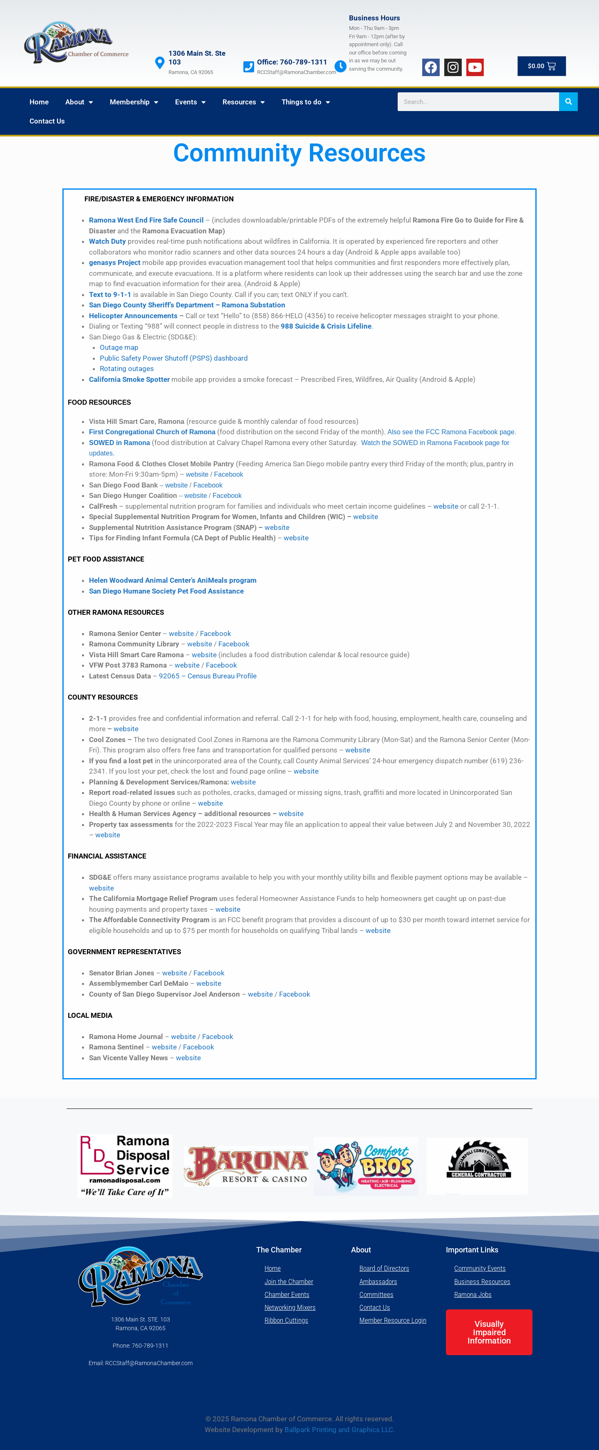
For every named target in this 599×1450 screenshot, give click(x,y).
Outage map (119, 347)
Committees (376, 1294)
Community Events (480, 1268)
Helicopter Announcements (133, 316)
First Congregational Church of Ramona (152, 431)
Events (190, 102)
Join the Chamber (289, 1281)
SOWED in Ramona (119, 442)
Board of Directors (384, 1268)
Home (39, 102)
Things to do (306, 102)
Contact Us (47, 121)
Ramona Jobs (473, 1294)
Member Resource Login (392, 1320)
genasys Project (115, 262)
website (197, 474)
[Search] (568, 101)
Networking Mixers (290, 1307)
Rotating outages (127, 368)
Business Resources (482, 1281)
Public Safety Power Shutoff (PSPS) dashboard (174, 358)
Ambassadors (378, 1281)
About (79, 102)
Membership (134, 102)
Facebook (228, 474)
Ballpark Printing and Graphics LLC (339, 1429)
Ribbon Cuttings (286, 1320)
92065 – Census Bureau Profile (208, 676)
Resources (244, 102)
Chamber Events (287, 1294)
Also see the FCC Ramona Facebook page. (451, 431)
